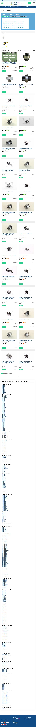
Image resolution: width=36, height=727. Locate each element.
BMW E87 (3, 410)
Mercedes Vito (4, 549)
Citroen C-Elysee (4, 441)
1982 (8, 27)
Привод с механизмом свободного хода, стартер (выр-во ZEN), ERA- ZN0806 (25, 149)
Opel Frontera (4, 593)
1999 (23, 25)
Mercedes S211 (4, 547)
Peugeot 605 (4, 616)
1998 (20, 25)
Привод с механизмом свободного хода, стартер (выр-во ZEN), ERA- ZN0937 (8, 170)
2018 (20, 21)
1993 (10, 25)
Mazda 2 (3, 527)
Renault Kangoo (4, 632)
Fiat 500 (3, 465)
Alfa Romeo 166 (4, 671)
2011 (6, 21)
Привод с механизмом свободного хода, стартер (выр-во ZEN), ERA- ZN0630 (25, 362)
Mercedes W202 (4, 555)
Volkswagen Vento (5, 703)
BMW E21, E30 (4, 396)
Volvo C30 (3, 684)
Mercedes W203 (4, 556)
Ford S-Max (4, 484)
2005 (14, 23)
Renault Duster (4, 627)
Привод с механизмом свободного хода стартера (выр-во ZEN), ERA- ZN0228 (25, 277)
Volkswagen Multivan (5, 696)
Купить (4, 92)
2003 (10, 23)
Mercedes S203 (4, 544)
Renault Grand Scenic (5, 630)
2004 (12, 23)
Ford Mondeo (4, 483)
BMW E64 (3, 406)
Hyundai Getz (4, 499)
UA (3, 0)
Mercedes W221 (4, 561)
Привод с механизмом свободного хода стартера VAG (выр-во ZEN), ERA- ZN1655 (8, 277)
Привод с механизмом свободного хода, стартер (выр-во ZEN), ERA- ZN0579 (25, 319)
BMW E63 (3, 405)
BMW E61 (3, 404)
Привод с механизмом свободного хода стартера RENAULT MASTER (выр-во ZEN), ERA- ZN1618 (9, 106)
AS (3, 33)
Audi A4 (3, 389)
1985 (14, 27)
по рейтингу (8, 50)
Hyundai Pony (4, 507)
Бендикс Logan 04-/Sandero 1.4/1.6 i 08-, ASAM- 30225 (9, 85)
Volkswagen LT (4, 695)
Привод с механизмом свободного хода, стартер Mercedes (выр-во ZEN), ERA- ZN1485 (9, 255)
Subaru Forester (4, 656)
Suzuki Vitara (4, 667)
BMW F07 (3, 417)
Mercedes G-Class (5, 540)
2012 (8, 21)
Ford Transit (4, 487)
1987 (18, 27)
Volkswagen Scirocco (5, 699)
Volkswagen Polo (4, 698)
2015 (14, 21)
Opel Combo (4, 592)
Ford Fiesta (4, 477)
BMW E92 (3, 414)
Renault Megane (4, 636)
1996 (16, 25)
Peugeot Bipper (4, 620)
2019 (23, 21)
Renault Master (4, 635)
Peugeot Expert (4, 622)
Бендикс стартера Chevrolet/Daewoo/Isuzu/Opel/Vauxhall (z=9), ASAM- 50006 (26, 85)
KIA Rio (3, 518)
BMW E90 (3, 412)
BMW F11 (3, 419)
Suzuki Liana (4, 664)
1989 (23, 27)
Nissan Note (4, 583)
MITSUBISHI (5, 42)
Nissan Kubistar (4, 580)
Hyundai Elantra (4, 497)
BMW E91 (3, 413)
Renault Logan (4, 634)
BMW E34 (3, 398)
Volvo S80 (3, 686)
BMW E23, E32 (4, 397)
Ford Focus (4, 478)
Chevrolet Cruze (4, 434)
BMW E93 (3, 415)
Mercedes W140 (4, 552)
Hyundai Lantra (4, 506)
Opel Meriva (4, 596)
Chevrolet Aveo (4, 432)
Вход (33, 0)
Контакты (30, 0)
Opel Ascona (4, 590)
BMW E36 (3, 399)
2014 (12, 21)
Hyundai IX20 (4, 504)
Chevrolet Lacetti (4, 436)
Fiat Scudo (3, 471)
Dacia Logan (4, 457)
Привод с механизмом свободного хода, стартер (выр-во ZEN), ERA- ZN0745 (8, 149)
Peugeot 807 (4, 619)
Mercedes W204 (4, 557)
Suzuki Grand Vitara (5, 662)
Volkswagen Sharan (5, 700)
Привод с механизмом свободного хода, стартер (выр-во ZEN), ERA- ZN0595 (8, 341)
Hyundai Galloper (4, 498)
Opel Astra (3, 591)
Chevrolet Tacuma (5, 437)
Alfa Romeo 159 (4, 670)
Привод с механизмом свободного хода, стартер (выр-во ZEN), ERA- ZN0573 (8, 319)
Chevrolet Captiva (5, 433)
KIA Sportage (4, 521)
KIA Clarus (3, 515)
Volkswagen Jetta (5, 694)
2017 (18, 21)
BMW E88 (3, 411)
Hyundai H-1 (4, 500)
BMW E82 (3, 409)
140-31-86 (14, 4)
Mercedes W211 (4, 559)
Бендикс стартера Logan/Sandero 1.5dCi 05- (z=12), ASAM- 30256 (26, 63)
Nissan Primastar (4, 584)
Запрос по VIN (15, 723)
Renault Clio (4, 626)
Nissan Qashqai (4, 586)
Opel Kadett (4, 595)
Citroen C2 (3, 443)
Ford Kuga (3, 482)
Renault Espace (4, 628)
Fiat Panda (3, 469)
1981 (6, 27)
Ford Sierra (4, 486)
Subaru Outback (4, 659)
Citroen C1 (3, 442)
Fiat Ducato (4, 467)
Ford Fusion (4, 479)
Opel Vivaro (4, 600)
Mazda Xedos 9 (4, 531)
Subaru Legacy (4, 658)
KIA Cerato (3, 514)
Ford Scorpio (4, 485)
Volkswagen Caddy (5, 692)
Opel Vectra (4, 599)
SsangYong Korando (5, 654)
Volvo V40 (3, 688)
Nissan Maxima (4, 581)
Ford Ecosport (4, 476)
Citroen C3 (3, 444)
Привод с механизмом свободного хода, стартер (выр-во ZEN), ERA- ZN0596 (25, 341)
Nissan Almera (4, 579)
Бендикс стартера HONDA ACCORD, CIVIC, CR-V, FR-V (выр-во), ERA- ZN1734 (26, 255)
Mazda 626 (4, 528)
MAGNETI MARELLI (5, 39)
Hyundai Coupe (4, 496)
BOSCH (4, 36)
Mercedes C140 (4, 536)
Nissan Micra (4, 582)
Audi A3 (3, 388)
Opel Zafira (4, 601)
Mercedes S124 (4, 542)
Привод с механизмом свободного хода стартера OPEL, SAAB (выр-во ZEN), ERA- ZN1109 (25, 106)
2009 (23, 23)
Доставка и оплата (25, 0)
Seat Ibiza (3, 644)
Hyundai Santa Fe (5, 508)
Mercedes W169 (4, 554)
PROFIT (3, 44)
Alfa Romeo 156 (4, 669)
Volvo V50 (3, 689)
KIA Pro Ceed (4, 517)
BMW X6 (3, 430)
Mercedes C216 (4, 538)
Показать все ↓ (4, 47)
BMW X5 (3, 429)
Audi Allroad (4, 392)
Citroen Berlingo (4, 440)
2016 (16, 21)
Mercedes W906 (4, 566)
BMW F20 (3, 420)
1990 (4, 25)
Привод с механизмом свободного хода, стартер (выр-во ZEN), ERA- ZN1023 (8, 191)
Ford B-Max (4, 474)
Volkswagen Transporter (6, 702)
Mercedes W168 (4, 553)
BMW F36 (3, 426)
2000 (4, 23)
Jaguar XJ (3, 708)
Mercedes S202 (4, 543)
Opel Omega (4, 598)
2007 (18, 23)
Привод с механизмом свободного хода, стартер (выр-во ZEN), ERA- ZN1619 (8, 213)
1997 (18, 25)
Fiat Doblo (3, 466)
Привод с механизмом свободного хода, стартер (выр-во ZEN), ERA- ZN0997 (25, 170)
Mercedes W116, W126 (5, 550)
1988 (20, 27)
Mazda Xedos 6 (4, 530)
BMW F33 (3, 424)
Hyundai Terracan (5, 510)
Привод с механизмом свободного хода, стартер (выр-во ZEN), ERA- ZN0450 (8, 127)
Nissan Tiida (4, 587)
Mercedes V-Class (5, 548)
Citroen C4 (3, 445)
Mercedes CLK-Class (5, 539)
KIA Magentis (4, 516)
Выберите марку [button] (13, 16)
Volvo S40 (3, 685)
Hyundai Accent (4, 495)
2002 (8, 23)
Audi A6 (3, 390)
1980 (4, 27)
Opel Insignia (4, 594)
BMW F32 (3, 423)
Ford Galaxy (4, 480)
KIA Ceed (3, 513)
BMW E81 (3, 408)
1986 (16, 27)
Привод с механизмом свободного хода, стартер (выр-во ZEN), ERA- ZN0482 (25, 127)
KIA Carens (4, 512)
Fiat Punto (3, 470)
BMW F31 (3, 422)
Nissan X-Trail (4, 588)
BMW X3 (3, 428)
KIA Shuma (4, 519)
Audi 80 (3, 386)
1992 (8, 25)
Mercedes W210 (4, 558)
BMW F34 (3, 425)
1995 (14, 25)
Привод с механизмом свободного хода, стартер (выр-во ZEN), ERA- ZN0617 (8, 362)
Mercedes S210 (4, 546)
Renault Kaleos (4, 631)
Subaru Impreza (4, 657)
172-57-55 (14, 3)
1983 (10, 27)
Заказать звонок (15, 722)
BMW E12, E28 (4, 395)
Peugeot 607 (4, 617)
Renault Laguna (4, 633)
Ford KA (3, 481)
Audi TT (3, 393)
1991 (6, 25)
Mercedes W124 (4, 551)
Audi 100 (3, 385)
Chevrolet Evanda (5, 435)
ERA (3, 38)
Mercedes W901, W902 (5, 563)
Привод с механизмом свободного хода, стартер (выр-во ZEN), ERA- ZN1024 (25, 191)
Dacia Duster (4, 456)
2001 (6, 23)
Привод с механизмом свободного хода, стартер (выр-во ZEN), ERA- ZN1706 (25, 213)
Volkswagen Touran (5, 701)
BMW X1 (3, 427)
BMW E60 (3, 403)
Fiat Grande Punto (5, 468)
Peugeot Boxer (4, 621)
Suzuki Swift (4, 665)
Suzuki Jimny (4, 663)
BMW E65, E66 (4, 407)
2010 (4, 21)
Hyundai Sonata (4, 509)
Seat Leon (3, 645)
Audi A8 (3, 391)
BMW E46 (3, 402)
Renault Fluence (4, 629)
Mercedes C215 (4, 537)
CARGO (3, 37)
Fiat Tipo (3, 472)
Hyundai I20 (4, 502)
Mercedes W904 (4, 565)
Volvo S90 (3, 687)
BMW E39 (3, 401)
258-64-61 (14, 2)
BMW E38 (3, 400)
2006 (16, 23)
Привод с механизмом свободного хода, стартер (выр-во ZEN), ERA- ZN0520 (25, 298)
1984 (12, 27)
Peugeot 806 (4, 618)
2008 (20, 23)
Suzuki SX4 (4, 666)
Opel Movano (4, 597)
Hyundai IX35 (4, 505)
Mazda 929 (4, 529)
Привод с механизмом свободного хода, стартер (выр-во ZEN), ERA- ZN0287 (8, 298)
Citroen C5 (3, 446)
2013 (10, 21)
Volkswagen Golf (4, 693)
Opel (4, 43)
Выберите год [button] (5, 16)
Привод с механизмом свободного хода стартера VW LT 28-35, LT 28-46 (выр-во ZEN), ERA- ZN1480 (26, 234)
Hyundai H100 (4, 501)
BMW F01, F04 (4, 416)
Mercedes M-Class (5, 541)
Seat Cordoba (4, 643)
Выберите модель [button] (22, 16)
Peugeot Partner (4, 623)
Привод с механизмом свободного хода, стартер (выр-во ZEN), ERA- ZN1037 (8, 234)
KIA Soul (3, 520)
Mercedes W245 (4, 562)
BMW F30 (3, 421)
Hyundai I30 (4, 503)
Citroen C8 (3, 447)
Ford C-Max (4, 475)
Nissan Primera (4, 585)
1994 (12, 25)
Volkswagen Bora (5, 691)
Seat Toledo (4, 646)
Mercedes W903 (4, 564)
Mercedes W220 (4, 560)
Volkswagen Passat (5, 697)
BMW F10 (3, 418)
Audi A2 (3, 387)
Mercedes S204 (4, 545)
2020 (4, 19)
